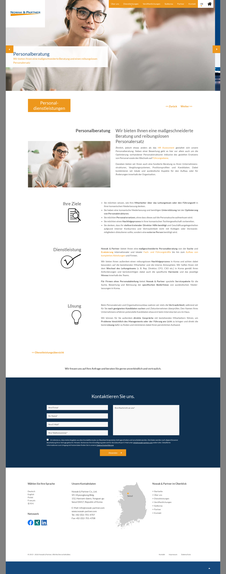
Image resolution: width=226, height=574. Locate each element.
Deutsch (31, 491)
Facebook (30, 522)
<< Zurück (171, 106)
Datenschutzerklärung (105, 445)
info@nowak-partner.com (143, 442)
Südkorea (158, 506)
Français (31, 500)
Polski (30, 497)
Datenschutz (186, 554)
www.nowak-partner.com (84, 511)
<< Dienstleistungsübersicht (48, 352)
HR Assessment (166, 147)
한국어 (31, 503)
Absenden (113, 453)
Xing (37, 522)
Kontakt (157, 513)
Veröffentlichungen (163, 502)
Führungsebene (160, 158)
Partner (157, 509)
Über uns (158, 495)
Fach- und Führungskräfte (157, 252)
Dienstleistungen (161, 498)
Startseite (158, 491)
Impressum (173, 554)
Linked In (44, 522)
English (31, 494)
